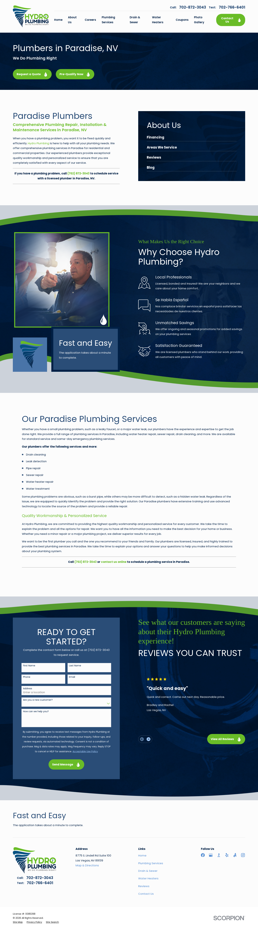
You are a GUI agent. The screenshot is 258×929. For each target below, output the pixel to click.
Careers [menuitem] (90, 20)
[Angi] (235, 855)
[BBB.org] (219, 855)
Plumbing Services (150, 863)
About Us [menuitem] (72, 19)
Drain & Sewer (147, 871)
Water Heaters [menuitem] (157, 19)
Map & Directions (87, 865)
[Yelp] (227, 855)
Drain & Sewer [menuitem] (135, 19)
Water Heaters (148, 878)
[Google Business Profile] (211, 855)
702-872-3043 (192, 7)
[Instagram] (243, 855)
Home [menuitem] (58, 20)
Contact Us (231, 20)
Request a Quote (32, 74)
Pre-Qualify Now (75, 74)
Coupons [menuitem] (182, 20)
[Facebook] (203, 855)
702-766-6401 (232, 7)
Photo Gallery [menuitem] (199, 19)
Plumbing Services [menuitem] (108, 19)
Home (142, 855)
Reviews (143, 886)
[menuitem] (18, 922)
